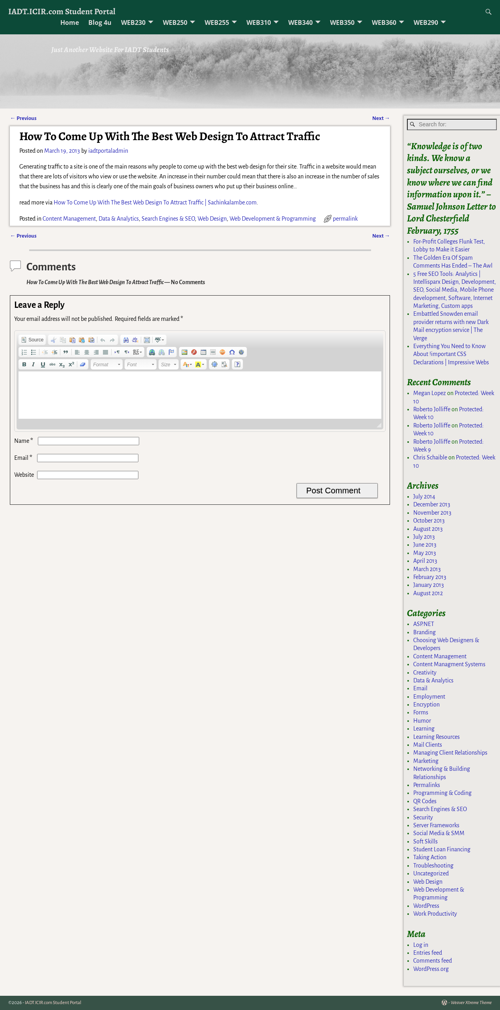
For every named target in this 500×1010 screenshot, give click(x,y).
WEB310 (258, 22)
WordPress (426, 906)
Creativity (425, 672)
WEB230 (133, 22)
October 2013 (429, 520)
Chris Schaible (430, 457)
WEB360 (384, 22)
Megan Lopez (429, 393)
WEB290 (426, 22)
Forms (420, 712)
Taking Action (429, 857)
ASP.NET (423, 624)
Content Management (69, 218)
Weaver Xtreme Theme (471, 1002)
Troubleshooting (433, 865)
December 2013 (431, 504)
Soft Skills (425, 841)
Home (69, 22)
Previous (23, 118)
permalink (345, 218)
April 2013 (425, 561)
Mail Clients (427, 745)
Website (24, 475)
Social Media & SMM (439, 833)
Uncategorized (431, 873)
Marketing (425, 761)
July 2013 (424, 537)
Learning (424, 728)
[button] (32, 339)
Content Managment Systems (449, 664)
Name (24, 441)
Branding (424, 632)
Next (381, 118)
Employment (429, 696)
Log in (420, 945)
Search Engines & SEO (168, 218)
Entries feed (427, 953)
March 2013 (427, 569)
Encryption (426, 704)
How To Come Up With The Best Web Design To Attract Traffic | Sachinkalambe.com (155, 202)
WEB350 (342, 22)
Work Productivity (435, 914)
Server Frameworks (436, 825)
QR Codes (425, 801)
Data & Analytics (119, 218)
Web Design (212, 218)
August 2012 (428, 593)
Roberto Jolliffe (431, 409)
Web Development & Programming (272, 218)
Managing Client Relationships (450, 753)
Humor (422, 721)
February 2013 (429, 577)
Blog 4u (100, 22)
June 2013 (425, 545)
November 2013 (432, 513)
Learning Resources (436, 737)
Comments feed (432, 961)
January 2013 (428, 585)
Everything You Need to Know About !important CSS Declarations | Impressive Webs (451, 354)
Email (24, 458)
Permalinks (426, 785)
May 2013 (424, 553)
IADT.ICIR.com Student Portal (62, 11)
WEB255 (217, 22)
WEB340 (300, 22)
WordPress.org (431, 969)
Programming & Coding (442, 793)
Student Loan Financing (441, 849)
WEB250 (175, 22)
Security (423, 817)
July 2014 (424, 496)
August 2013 (428, 529)
